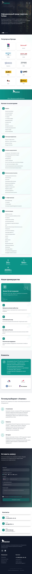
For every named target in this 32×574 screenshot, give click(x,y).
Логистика (7, 179)
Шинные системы (8, 143)
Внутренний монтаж (9, 243)
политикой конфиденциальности (15, 496)
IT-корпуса (7, 116)
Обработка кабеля (8, 188)
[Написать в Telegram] (5, 551)
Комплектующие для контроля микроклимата (14, 165)
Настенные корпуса (9, 113)
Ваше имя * (5, 467)
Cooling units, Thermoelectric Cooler (12, 153)
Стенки (6, 237)
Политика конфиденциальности (13, 570)
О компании (3, 557)
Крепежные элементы (9, 245)
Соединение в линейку (9, 219)
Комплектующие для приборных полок (12, 215)
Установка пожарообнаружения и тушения (13, 205)
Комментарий (5, 487)
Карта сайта (22, 570)
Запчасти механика (9, 131)
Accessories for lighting (9, 230)
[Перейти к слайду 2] (3, 32)
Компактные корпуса (9, 111)
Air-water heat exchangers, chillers (11, 164)
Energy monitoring (8, 145)
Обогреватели (8, 158)
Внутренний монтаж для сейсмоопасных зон (13, 226)
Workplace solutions (9, 125)
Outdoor (7, 124)
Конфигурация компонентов (10, 175)
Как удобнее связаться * (7, 472)
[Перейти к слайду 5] (7, 32)
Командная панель (9, 120)
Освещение (7, 228)
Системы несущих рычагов (10, 127)
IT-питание (7, 202)
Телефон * (4, 476)
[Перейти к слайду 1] (1, 32)
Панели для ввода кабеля (10, 234)
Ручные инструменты (9, 190)
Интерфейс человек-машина (10, 252)
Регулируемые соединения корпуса (12, 223)
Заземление (7, 247)
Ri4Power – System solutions (10, 141)
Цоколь (6, 236)
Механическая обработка (10, 183)
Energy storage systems (9, 139)
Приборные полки (8, 214)
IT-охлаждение (8, 156)
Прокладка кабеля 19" (9, 232)
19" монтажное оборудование (11, 250)
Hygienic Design (8, 129)
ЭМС (6, 225)
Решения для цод (8, 200)
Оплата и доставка (4, 559)
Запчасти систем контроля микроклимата (13, 167)
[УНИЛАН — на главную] (5, 541)
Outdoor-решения (9, 160)
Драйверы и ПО (4, 560)
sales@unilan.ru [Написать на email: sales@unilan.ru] (18, 559)
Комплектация (8, 177)
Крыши (6, 241)
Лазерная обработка (9, 185)
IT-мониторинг (8, 204)
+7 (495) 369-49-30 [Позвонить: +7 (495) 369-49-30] (21, 557)
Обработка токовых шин (10, 186)
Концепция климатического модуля (12, 154)
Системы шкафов (8, 114)
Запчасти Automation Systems (11, 192)
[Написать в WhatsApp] (2, 551)
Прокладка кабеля (8, 248)
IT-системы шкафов (9, 118)
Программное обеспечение (10, 181)
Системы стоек (8, 122)
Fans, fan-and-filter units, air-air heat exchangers (14, 162)
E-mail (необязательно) (7, 482)
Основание (7, 217)
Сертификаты (3, 562)
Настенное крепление (9, 221)
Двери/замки (7, 239)
